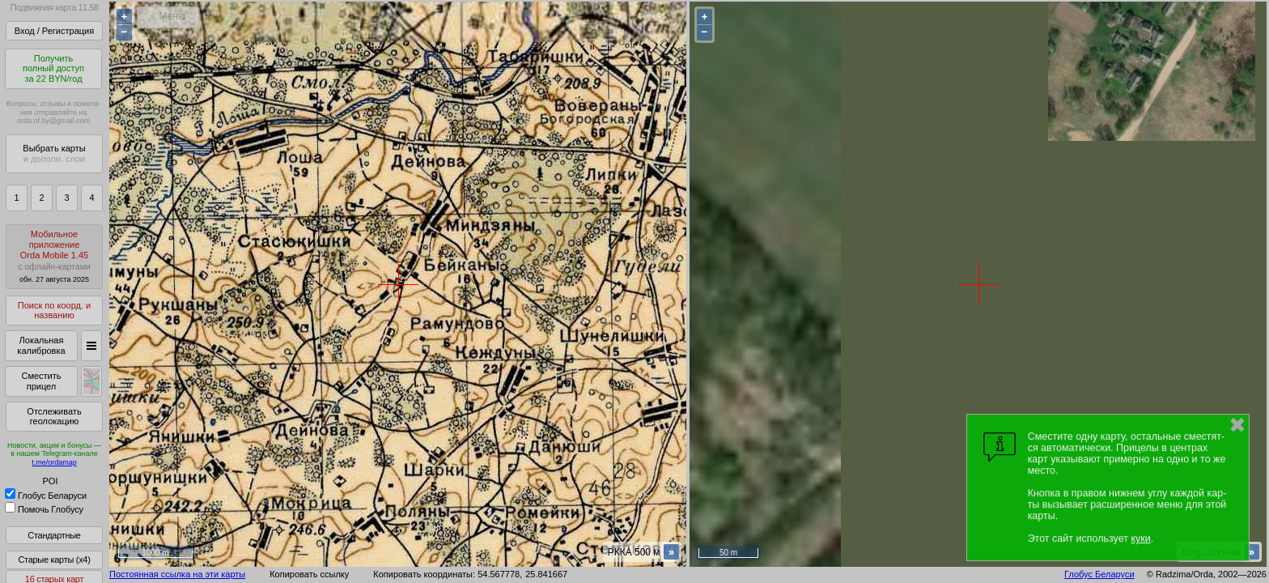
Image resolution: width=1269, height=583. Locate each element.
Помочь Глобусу (44, 509)
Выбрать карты (54, 153)
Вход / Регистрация (54, 31)
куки (1140, 538)
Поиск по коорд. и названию (54, 310)
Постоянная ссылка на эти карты (177, 574)
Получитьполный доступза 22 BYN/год (53, 68)
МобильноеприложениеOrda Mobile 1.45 (54, 256)
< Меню (168, 16)
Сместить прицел (41, 381)
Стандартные (54, 535)
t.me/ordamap (54, 462)
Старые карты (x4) (54, 559)
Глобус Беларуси (46, 495)
